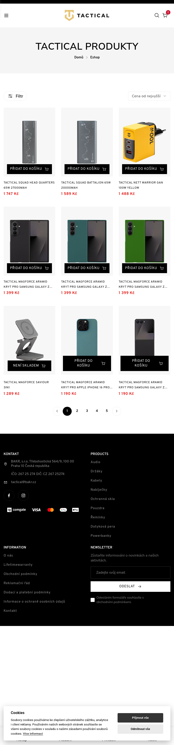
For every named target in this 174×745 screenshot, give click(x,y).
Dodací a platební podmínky (27, 593)
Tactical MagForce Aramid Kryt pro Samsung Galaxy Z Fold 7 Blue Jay (84, 286)
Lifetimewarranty (18, 566)
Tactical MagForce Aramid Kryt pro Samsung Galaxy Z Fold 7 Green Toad (142, 286)
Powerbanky (101, 537)
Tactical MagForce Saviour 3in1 (26, 386)
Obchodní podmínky (20, 575)
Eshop (95, 57)
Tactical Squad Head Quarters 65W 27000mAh (29, 186)
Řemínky (98, 518)
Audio (95, 463)
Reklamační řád (17, 584)
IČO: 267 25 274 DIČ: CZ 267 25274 (38, 475)
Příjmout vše (140, 717)
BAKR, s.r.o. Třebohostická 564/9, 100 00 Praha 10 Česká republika (42, 464)
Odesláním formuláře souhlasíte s (120, 600)
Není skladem (29, 367)
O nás (8, 557)
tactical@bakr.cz (23, 483)
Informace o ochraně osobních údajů (34, 603)
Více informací (33, 733)
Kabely (96, 482)
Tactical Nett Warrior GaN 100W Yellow (141, 186)
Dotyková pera (103, 528)
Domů (78, 57)
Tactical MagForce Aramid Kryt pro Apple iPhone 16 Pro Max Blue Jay (85, 386)
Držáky (97, 472)
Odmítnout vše (140, 729)
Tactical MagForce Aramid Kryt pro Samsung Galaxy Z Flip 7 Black (142, 386)
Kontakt (10, 612)
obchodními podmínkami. (114, 603)
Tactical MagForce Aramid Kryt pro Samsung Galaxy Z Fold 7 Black (26, 286)
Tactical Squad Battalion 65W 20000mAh (86, 186)
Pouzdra (98, 509)
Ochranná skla (103, 500)
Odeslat (130, 587)
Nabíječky (99, 491)
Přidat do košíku (32, 164)
